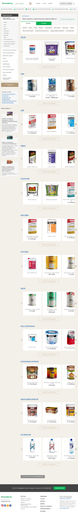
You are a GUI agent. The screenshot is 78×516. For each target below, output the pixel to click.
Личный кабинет (45, 508)
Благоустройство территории (42, 9)
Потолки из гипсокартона (8, 94)
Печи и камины (6, 66)
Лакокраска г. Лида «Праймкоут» (52, 310)
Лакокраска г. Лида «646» (32, 455)
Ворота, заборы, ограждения (7, 78)
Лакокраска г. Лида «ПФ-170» (32, 95)
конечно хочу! (59, 488)
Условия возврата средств (64, 508)
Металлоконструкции (8, 69)
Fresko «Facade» (52, 58)
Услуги (73, 9)
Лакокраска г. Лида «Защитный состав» (52, 383)
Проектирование (7, 72)
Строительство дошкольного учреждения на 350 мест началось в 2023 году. (10, 169)
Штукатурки (6, 31)
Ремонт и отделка (7, 9)
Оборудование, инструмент (61, 9)
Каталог (38, 3)
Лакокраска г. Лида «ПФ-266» (32, 309)
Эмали (5, 37)
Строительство (19, 9)
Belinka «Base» (71, 382)
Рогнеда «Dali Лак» (32, 420)
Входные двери (6, 99)
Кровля (4, 58)
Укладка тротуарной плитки (9, 101)
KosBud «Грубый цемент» (71, 166)
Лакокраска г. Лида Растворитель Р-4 (52, 456)
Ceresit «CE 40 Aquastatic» (51, 347)
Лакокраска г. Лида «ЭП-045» (51, 272)
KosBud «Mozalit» (32, 199)
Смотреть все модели (48, 67)
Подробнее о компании (65, 498)
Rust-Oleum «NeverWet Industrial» (52, 95)
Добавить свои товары (9, 85)
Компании (43, 496)
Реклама (42, 511)
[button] (22, 52)
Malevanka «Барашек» (52, 199)
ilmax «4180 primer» (32, 272)
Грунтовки (6, 35)
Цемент (5, 28)
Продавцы (44, 23)
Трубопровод (6, 64)
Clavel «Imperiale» (51, 420)
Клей (5, 26)
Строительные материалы (9, 50)
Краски (5, 22)
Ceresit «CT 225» (52, 236)
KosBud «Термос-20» (32, 166)
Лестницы (5, 61)
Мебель (29, 9)
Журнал (50, 3)
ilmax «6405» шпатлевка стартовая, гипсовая (32, 237)
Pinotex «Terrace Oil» (32, 382)
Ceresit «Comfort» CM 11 (71, 131)
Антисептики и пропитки (9, 41)
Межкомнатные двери (7, 102)
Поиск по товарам (46, 506)
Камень (5, 75)
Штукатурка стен (6, 97)
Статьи (44, 3)
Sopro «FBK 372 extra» (32, 131)
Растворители (7, 46)
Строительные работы (9, 52)
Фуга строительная (8, 39)
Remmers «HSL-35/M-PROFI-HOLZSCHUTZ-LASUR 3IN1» (32, 59)
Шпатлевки (6, 33)
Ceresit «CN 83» (52, 166)
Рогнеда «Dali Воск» (71, 420)
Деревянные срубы (7, 55)
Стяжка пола (5, 95)
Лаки (5, 24)
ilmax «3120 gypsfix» (52, 131)
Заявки (42, 503)
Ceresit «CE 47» (32, 347)
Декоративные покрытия (9, 43)
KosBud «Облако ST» (71, 58)
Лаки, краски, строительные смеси (9, 18)
